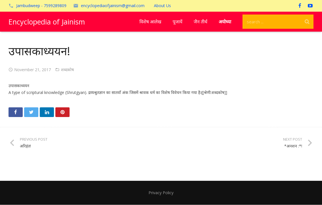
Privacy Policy (161, 192)
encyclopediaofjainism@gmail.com (113, 5)
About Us (162, 5)
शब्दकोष (67, 69)
